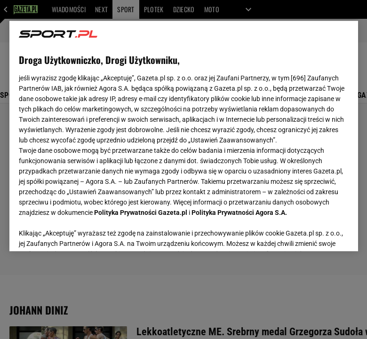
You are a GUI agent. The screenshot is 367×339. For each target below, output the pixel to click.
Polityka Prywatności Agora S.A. (239, 212)
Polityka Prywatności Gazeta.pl (140, 212)
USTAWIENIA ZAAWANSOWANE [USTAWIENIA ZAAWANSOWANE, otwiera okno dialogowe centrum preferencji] (80, 232)
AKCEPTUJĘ (316, 233)
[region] (183, 136)
